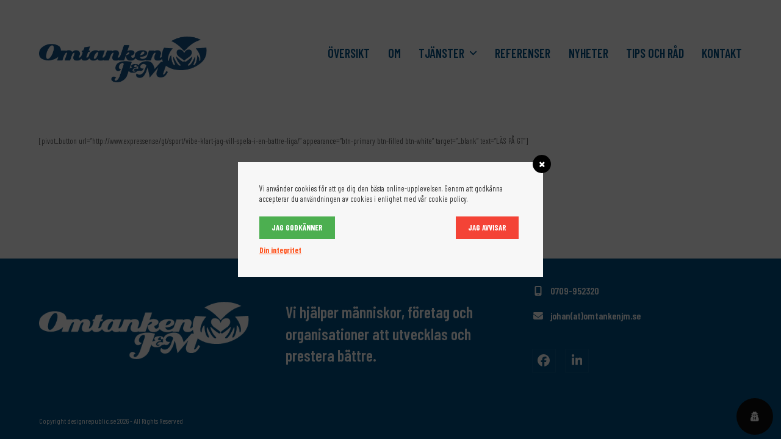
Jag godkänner (297, 227)
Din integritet (280, 250)
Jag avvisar (487, 227)
